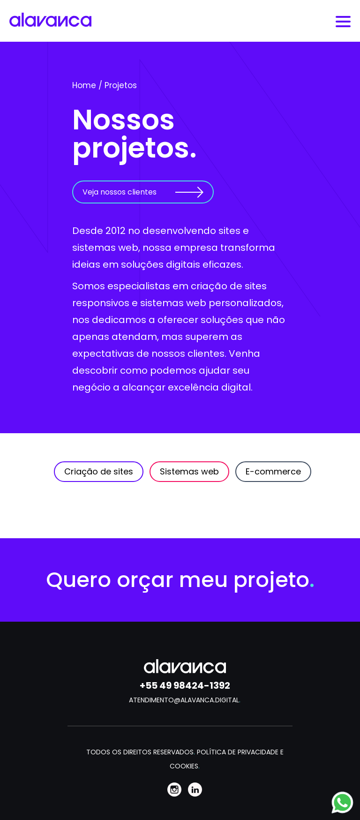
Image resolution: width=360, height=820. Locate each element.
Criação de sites (98, 471)
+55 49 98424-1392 (185, 685)
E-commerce (273, 471)
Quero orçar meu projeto (180, 579)
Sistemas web (189, 471)
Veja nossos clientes (119, 192)
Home (84, 85)
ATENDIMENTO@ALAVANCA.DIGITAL (184, 700)
